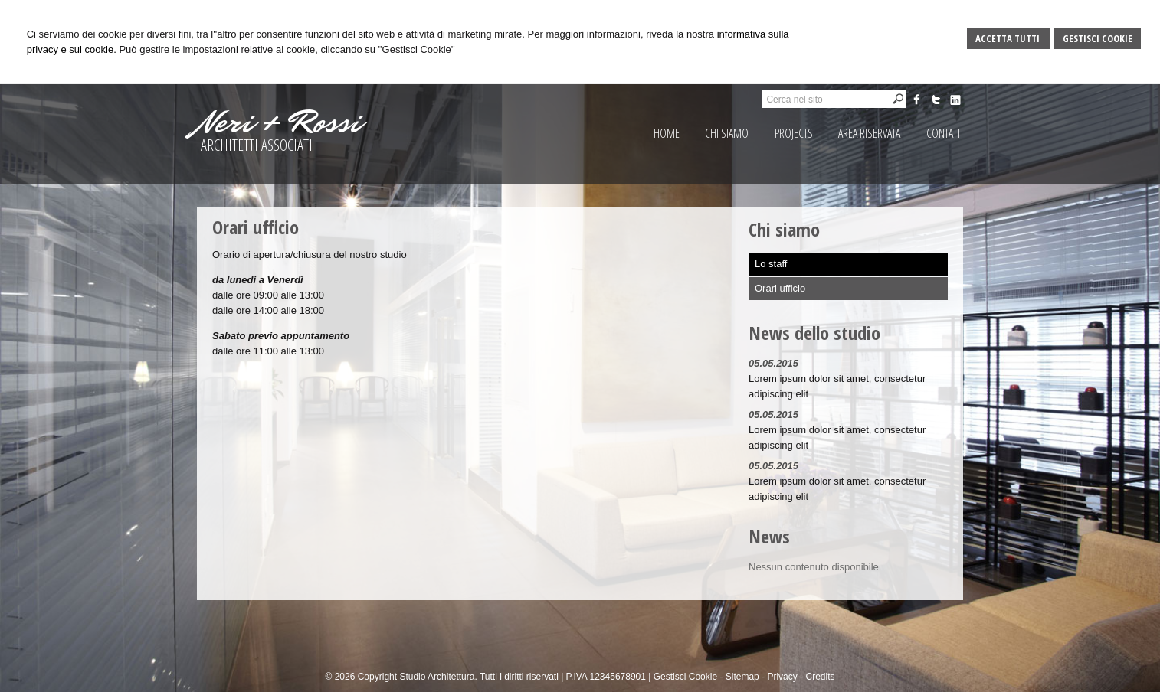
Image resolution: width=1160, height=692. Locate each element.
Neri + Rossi (279, 122)
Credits (819, 676)
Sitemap (742, 676)
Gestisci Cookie (1097, 38)
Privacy (782, 676)
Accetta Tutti (1008, 38)
